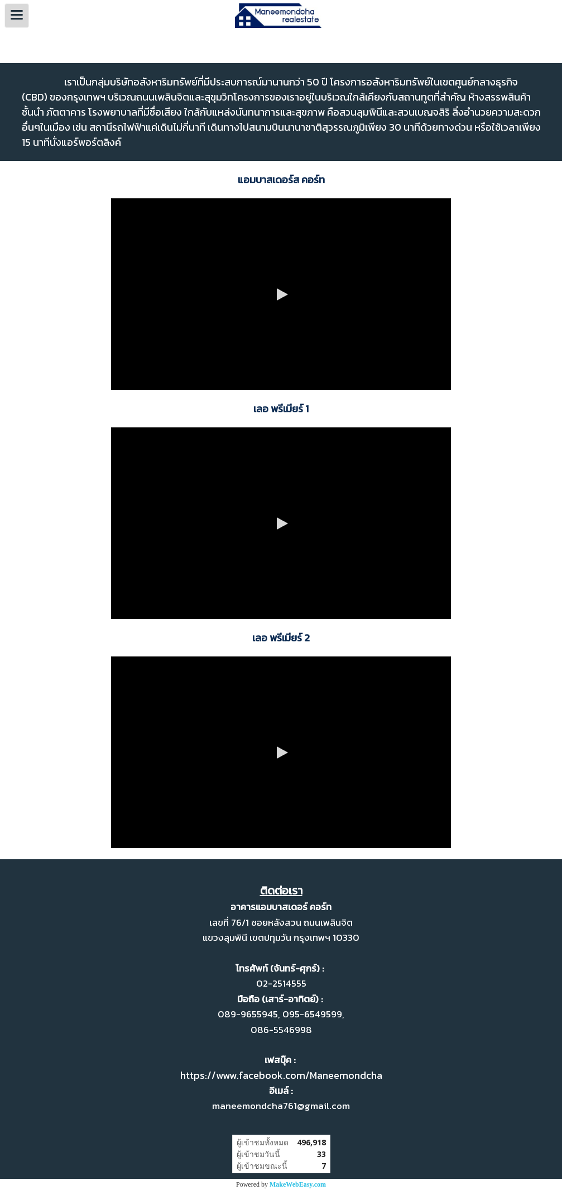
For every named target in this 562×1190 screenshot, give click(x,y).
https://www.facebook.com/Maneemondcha (281, 1075)
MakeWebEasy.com (298, 1184)
